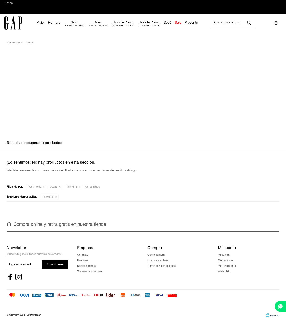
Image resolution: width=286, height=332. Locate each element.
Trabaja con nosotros (89, 276)
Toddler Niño (136, 27)
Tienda (8, 5)
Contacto (82, 259)
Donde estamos (86, 270)
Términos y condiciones (161, 270)
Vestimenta (34, 191)
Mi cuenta (223, 259)
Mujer (54, 27)
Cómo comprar (156, 259)
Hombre (67, 27)
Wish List (223, 276)
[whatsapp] (280, 306)
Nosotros (82, 265)
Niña (111, 27)
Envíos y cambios (157, 265)
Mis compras (225, 265)
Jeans (53, 191)
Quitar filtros (92, 191)
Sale (191, 27)
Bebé (181, 27)
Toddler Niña (162, 27)
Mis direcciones (227, 270)
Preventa (204, 27)
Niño (87, 27)
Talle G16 (71, 191)
